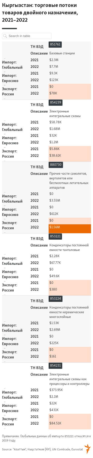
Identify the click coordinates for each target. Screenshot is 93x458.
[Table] (46, 228)
